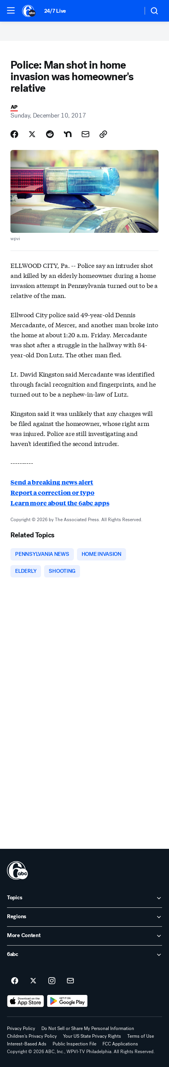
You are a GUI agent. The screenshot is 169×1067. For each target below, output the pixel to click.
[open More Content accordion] (84, 936)
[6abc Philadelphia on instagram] (52, 981)
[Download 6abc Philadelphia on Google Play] (67, 1001)
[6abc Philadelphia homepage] (29, 11)
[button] (11, 10)
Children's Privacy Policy (32, 1036)
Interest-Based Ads (26, 1044)
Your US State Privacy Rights (92, 1036)
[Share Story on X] (32, 134)
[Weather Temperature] (130, 11)
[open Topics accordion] (84, 898)
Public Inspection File (74, 1044)
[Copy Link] (103, 134)
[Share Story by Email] (85, 134)
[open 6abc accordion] (84, 955)
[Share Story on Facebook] (14, 134)
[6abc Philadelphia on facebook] (14, 981)
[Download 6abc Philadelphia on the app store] (25, 1001)
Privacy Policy (21, 1028)
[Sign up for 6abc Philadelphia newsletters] (70, 981)
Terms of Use (140, 1036)
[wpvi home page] (17, 870)
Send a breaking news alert (51, 482)
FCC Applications (120, 1044)
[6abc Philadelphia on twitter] (33, 981)
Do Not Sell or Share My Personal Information (87, 1028)
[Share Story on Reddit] (49, 134)
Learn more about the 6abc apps (59, 502)
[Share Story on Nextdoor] (67, 134)
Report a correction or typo (52, 492)
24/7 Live (55, 11)
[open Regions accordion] (84, 917)
